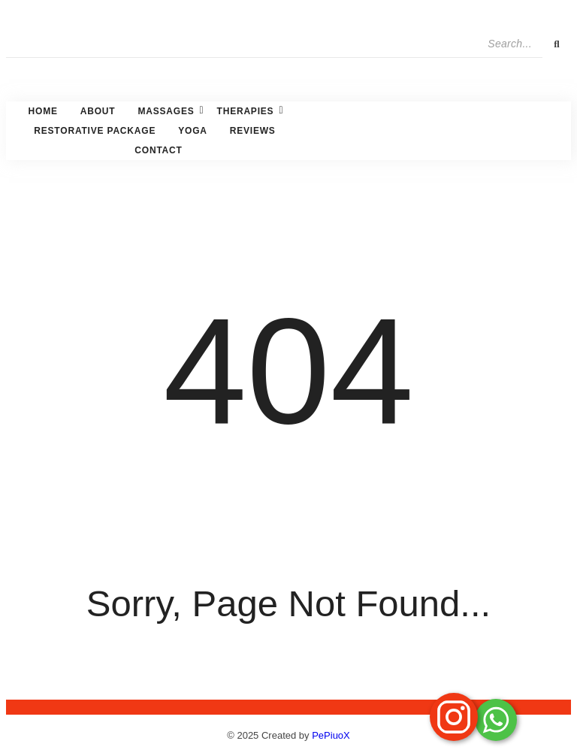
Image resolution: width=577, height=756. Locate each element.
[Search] (274, 44)
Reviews (253, 130)
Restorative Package (95, 130)
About (98, 111)
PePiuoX (331, 735)
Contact (158, 150)
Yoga (192, 130)
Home (43, 111)
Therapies (247, 110)
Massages (167, 110)
